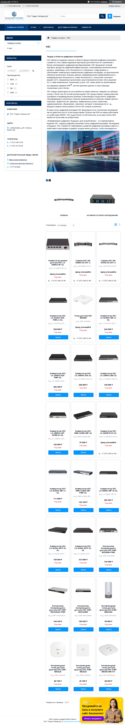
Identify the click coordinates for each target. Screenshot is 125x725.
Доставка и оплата (67, 27)
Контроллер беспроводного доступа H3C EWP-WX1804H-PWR (108, 549)
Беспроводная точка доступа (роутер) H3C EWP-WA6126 (58, 669)
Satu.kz (73, 719)
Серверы (64, 215)
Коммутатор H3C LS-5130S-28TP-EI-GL (57, 548)
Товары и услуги (15, 27)
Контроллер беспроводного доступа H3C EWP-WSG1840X (83, 609)
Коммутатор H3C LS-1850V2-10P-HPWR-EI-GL (58, 433)
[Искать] (102, 16)
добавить (104, 2)
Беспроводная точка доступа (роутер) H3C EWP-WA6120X (108, 609)
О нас (33, 27)
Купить (58, 337)
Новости (86, 27)
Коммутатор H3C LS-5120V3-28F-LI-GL (108, 318)
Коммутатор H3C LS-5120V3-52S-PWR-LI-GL (58, 318)
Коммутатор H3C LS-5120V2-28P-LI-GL (57, 491)
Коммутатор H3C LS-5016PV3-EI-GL (108, 432)
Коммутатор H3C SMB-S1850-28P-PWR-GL (83, 491)
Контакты (48, 27)
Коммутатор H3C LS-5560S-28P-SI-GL (108, 490)
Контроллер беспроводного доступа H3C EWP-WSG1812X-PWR (58, 609)
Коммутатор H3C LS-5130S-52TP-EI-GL (83, 548)
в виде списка (119, 225)
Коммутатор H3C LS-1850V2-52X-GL (83, 374)
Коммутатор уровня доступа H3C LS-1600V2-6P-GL (57, 263)
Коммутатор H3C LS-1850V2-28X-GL (108, 374)
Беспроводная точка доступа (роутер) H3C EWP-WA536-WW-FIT (108, 669)
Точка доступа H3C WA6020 (83, 317)
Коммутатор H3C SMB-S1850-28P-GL (83, 432)
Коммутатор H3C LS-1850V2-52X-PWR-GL (58, 375)
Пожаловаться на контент (72, 721)
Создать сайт (5, 2)
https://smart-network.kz (18, 160)
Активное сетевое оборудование (102, 215)
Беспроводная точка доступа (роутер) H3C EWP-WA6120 (83, 669)
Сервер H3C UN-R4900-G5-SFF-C (83, 262)
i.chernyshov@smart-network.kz (21, 163)
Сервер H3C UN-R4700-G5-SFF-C (108, 262)
